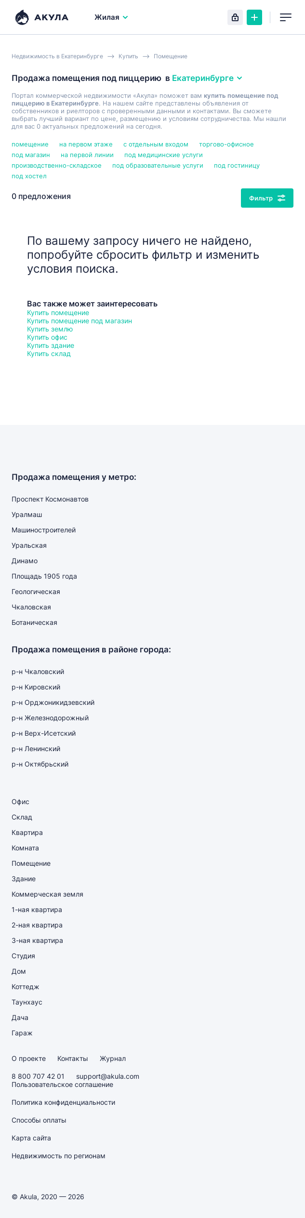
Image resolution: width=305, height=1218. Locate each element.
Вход (235, 17)
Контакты (72, 1058)
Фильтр (267, 198)
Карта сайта (31, 1138)
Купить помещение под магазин (79, 321)
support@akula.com (107, 1076)
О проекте (29, 1058)
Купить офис (47, 337)
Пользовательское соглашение (62, 1084)
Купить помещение (58, 312)
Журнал (113, 1058)
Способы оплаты (39, 1120)
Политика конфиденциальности (63, 1102)
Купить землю (50, 329)
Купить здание (50, 345)
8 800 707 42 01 (38, 1076)
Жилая (111, 17)
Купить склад (49, 353)
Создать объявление (254, 17)
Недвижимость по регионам (59, 1156)
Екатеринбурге (207, 78)
